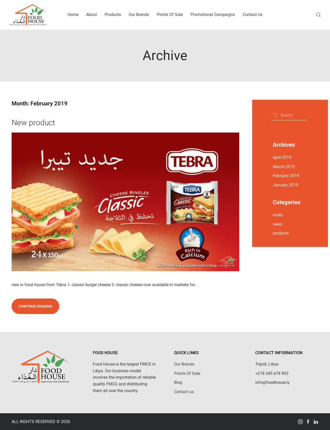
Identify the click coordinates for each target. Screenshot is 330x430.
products (281, 233)
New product (33, 122)
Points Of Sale (170, 14)
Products (113, 14)
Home (73, 14)
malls (278, 214)
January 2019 (285, 185)
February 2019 (286, 175)
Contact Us (252, 14)
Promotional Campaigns (213, 14)
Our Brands (139, 14)
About (91, 14)
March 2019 (284, 166)
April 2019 (282, 157)
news (277, 224)
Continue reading (35, 306)
